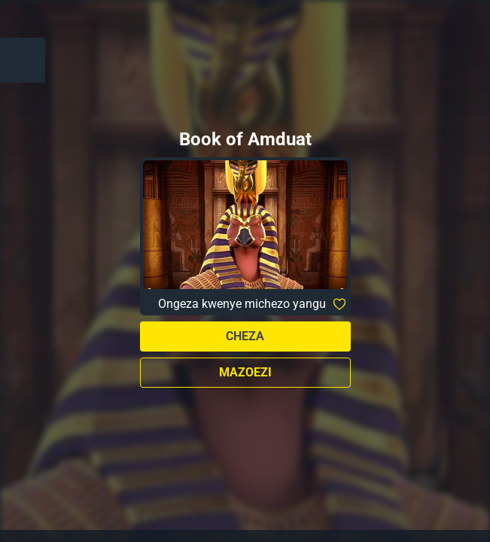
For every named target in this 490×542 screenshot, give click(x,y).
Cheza (245, 336)
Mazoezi (245, 372)
